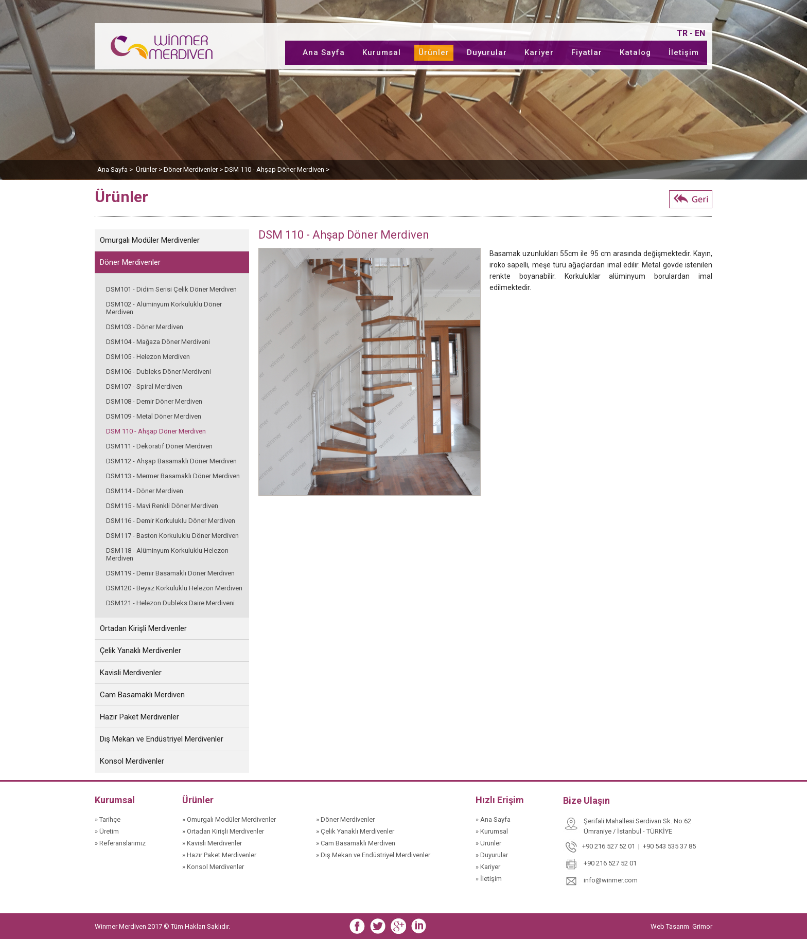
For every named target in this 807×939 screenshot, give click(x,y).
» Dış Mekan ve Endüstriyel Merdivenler (373, 855)
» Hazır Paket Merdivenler (219, 855)
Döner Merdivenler (130, 262)
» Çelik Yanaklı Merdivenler (355, 831)
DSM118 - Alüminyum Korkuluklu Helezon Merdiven (167, 554)
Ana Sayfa (324, 52)
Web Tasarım (671, 926)
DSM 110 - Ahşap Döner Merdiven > (276, 169)
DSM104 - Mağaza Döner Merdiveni (158, 342)
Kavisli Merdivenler (131, 672)
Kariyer (539, 52)
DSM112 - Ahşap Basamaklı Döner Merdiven (171, 461)
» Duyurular (492, 855)
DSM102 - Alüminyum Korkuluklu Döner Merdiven (164, 308)
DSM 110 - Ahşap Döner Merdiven (156, 431)
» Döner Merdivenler (345, 819)
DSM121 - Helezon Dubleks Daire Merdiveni (170, 603)
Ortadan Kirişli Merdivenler (143, 628)
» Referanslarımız (120, 843)
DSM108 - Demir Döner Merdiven (154, 401)
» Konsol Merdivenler (213, 867)
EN (700, 33)
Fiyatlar (586, 52)
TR (682, 33)
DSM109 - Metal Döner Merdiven (153, 416)
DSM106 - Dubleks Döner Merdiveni (158, 371)
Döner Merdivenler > (194, 169)
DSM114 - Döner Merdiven (144, 491)
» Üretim (107, 831)
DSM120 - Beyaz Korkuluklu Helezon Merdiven (174, 588)
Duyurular (487, 52)
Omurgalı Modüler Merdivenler (150, 240)
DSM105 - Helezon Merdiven (148, 356)
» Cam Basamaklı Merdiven (355, 843)
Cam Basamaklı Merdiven (142, 694)
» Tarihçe (107, 819)
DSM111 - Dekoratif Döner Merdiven (159, 446)
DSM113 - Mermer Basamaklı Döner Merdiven (173, 476)
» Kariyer (488, 867)
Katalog (635, 52)
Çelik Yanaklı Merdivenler (140, 650)
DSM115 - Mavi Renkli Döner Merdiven (162, 506)
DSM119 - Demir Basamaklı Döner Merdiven (170, 573)
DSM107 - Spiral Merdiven (144, 386)
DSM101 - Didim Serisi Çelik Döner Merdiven (171, 289)
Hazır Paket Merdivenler (139, 716)
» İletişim (489, 878)
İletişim (684, 52)
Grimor (702, 926)
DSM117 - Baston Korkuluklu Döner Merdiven (172, 535)
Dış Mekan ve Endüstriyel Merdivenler (161, 739)
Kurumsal (381, 52)
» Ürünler (488, 843)
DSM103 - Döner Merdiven (144, 327)
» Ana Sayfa (493, 819)
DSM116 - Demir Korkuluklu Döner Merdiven (170, 521)
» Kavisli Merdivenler (212, 843)
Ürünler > (150, 169)
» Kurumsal (492, 831)
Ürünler (433, 52)
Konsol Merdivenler (132, 761)
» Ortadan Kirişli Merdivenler (223, 831)
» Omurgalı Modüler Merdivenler (229, 819)
